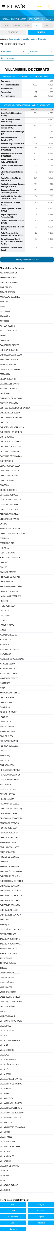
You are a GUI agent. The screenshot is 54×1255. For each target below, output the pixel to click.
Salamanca (13, 1217)
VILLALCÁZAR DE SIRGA (9, 1064)
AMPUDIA (4, 302)
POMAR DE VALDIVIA (8, 789)
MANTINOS (4, 644)
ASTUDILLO (5, 321)
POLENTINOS (5, 784)
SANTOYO (4, 920)
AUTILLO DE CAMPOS (9, 331)
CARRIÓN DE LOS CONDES (11, 432)
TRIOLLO (3, 968)
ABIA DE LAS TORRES (9, 278)
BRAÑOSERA (5, 393)
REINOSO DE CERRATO (9, 823)
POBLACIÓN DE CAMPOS (10, 775)
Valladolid (41, 1223)
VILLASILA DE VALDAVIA (10, 1147)
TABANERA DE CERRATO (10, 939)
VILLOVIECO (5, 1190)
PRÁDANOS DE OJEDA (9, 804)
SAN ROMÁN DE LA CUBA (10, 891)
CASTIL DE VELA (7, 437)
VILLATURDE (5, 1151)
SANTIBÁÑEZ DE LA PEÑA (10, 915)
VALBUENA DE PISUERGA (10, 973)
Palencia (40, 1210)
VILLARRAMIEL (6, 1137)
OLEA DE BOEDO (7, 698)
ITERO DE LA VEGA (7, 606)
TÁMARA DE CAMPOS (9, 949)
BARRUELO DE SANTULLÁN (11, 355)
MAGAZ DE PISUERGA (8, 635)
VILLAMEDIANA (6, 1089)
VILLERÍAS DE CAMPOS (9, 1166)
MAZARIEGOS (5, 654)
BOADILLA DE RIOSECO (9, 389)
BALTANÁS (4, 340)
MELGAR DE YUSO (7, 664)
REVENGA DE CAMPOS (9, 842)
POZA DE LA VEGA (7, 794)
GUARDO (3, 567)
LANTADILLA (5, 616)
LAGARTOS (4, 611)
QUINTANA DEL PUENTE (10, 813)
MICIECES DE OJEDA (8, 673)
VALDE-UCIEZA (6, 987)
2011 (48, 25)
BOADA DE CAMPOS (8, 379)
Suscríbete (41, 6)
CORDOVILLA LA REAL (9, 504)
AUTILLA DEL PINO (7, 326)
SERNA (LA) (5, 924)
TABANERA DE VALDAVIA (10, 944)
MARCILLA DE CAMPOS (9, 649)
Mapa (48, 19)
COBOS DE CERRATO (8, 490)
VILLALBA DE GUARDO (9, 1060)
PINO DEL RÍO (5, 760)
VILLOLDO (4, 1180)
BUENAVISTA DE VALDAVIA (11, 398)
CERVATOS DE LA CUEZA (10, 466)
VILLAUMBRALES (7, 1156)
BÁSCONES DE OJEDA (9, 360)
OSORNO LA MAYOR (8, 712)
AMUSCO (3, 307)
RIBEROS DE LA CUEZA (9, 857)
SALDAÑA (4, 862)
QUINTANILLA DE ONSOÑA (11, 818)
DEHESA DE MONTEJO (9, 514)
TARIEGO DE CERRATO (9, 953)
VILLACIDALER (6, 1026)
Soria (13, 1223)
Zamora (13, 1229)
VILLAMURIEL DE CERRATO (11, 1108)
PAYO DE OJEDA (6, 736)
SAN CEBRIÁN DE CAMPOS (11, 871)
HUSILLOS (4, 601)
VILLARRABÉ (5, 1132)
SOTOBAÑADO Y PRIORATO (11, 929)
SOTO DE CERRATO (8, 934)
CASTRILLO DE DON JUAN (10, 447)
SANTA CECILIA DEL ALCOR (11, 896)
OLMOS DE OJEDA (7, 702)
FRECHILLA (4, 538)
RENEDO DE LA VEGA (8, 828)
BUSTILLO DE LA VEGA (9, 403)
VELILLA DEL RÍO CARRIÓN (11, 1002)
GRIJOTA (3, 562)
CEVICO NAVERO (7, 480)
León (13, 1210)
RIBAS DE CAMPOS (8, 852)
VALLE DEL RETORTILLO (10, 997)
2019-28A (16, 25)
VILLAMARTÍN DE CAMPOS (11, 1084)
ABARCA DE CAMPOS (8, 273)
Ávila (13, 1204)
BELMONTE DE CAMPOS (10, 369)
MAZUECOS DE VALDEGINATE (12, 659)
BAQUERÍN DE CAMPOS (9, 345)
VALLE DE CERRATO (8, 992)
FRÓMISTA (4, 548)
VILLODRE (4, 1171)
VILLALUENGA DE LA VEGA (11, 1079)
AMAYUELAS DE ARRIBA (10, 297)
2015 (37, 25)
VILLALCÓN (4, 1069)
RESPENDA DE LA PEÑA (10, 838)
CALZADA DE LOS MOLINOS (11, 418)
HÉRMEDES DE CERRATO (10, 577)
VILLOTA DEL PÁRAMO (9, 1185)
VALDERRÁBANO (7, 982)
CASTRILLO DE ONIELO (9, 451)
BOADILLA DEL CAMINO (9, 384)
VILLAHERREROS (7, 1050)
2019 (6, 25)
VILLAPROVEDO (6, 1122)
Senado (41, 32)
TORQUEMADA (6, 958)
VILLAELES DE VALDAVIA (10, 1040)
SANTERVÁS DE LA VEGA (10, 905)
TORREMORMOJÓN (8, 963)
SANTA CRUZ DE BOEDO (10, 900)
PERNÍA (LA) (5, 756)
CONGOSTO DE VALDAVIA (10, 500)
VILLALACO (4, 1055)
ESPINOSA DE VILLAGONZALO (12, 533)
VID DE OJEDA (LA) (8, 1016)
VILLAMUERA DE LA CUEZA (11, 1103)
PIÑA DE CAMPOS (7, 765)
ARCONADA (5, 316)
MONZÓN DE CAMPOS (9, 678)
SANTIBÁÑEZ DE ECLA (9, 910)
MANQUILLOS (5, 640)
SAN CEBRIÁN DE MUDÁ (10, 876)
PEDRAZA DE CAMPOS (9, 741)
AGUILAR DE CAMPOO (9, 282)
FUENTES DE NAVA (7, 553)
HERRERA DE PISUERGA (9, 582)
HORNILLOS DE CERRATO (10, 596)
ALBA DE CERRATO (8, 292)
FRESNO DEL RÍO (7, 543)
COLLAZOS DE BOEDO (9, 495)
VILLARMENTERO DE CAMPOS (12, 1127)
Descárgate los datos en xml (27, 259)
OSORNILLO (5, 707)
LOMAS (3, 630)
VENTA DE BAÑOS (7, 1007)
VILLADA (3, 1035)
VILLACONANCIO (7, 1031)
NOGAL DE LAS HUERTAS (10, 693)
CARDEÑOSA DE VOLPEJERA (12, 427)
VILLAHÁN (4, 1045)
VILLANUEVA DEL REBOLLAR (11, 1113)
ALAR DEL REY (6, 287)
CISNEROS (4, 485)
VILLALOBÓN (5, 1074)
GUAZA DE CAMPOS (8, 572)
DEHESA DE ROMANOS (9, 519)
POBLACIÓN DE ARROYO (10, 770)
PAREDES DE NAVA (7, 731)
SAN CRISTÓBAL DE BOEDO (11, 881)
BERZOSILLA (5, 374)
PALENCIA (4, 717)
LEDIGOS (3, 620)
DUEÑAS (3, 524)
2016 (27, 25)
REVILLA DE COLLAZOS (9, 847)
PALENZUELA (5, 722)
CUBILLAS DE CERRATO (9, 509)
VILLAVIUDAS (5, 1161)
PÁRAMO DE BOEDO (8, 727)
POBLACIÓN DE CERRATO (10, 780)
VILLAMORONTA (6, 1098)
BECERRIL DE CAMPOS (9, 364)
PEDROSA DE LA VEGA (9, 746)
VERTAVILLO (5, 1011)
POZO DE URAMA (7, 799)
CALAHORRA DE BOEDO (10, 413)
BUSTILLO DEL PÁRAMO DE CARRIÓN (15, 408)
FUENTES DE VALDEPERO (10, 558)
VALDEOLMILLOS (7, 978)
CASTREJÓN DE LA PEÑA (10, 442)
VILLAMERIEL (5, 1093)
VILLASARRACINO (7, 1142)
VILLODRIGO (5, 1175)
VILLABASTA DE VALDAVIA (11, 1021)
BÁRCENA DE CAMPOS (9, 350)
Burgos (41, 1204)
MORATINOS (5, 683)
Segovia (40, 1217)
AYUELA (3, 336)
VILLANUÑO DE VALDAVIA (10, 1118)
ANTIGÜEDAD (5, 311)
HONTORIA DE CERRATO (10, 591)
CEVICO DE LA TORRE (9, 476)
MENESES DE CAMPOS (9, 669)
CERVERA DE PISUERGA (9, 471)
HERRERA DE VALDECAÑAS (11, 587)
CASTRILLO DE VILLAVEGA (11, 456)
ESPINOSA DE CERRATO (10, 529)
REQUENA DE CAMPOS (9, 833)
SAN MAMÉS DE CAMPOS (10, 886)
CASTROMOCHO (7, 461)
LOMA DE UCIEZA (7, 625)
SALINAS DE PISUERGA (9, 867)
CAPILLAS (4, 422)
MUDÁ (2, 688)
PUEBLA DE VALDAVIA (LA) (11, 809)
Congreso (13, 32)
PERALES (4, 751)
